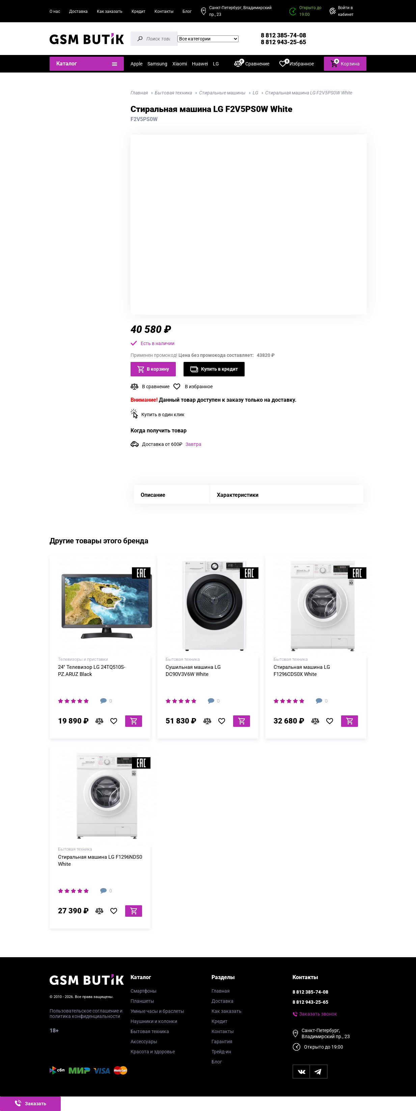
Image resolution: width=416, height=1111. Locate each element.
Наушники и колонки (154, 1021)
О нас (55, 11)
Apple (136, 63)
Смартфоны (144, 991)
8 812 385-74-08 (283, 35)
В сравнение (155, 386)
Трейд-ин (221, 1051)
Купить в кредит (214, 369)
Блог (187, 11)
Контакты (164, 11)
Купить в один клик (163, 414)
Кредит (138, 11)
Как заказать (109, 11)
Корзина (345, 63)
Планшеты (142, 1001)
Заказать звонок (318, 1014)
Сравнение (251, 63)
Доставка (78, 11)
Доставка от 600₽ (171, 444)
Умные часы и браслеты (157, 1011)
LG (216, 63)
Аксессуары (144, 1041)
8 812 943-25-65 (283, 42)
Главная (221, 991)
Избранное (296, 63)
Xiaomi (179, 63)
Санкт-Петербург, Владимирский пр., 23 (240, 11)
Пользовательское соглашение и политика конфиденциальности (86, 1013)
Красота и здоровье (153, 1051)
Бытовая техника (150, 1031)
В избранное (199, 386)
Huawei (200, 63)
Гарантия (222, 1041)
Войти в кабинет (346, 11)
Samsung (157, 63)
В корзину (153, 369)
